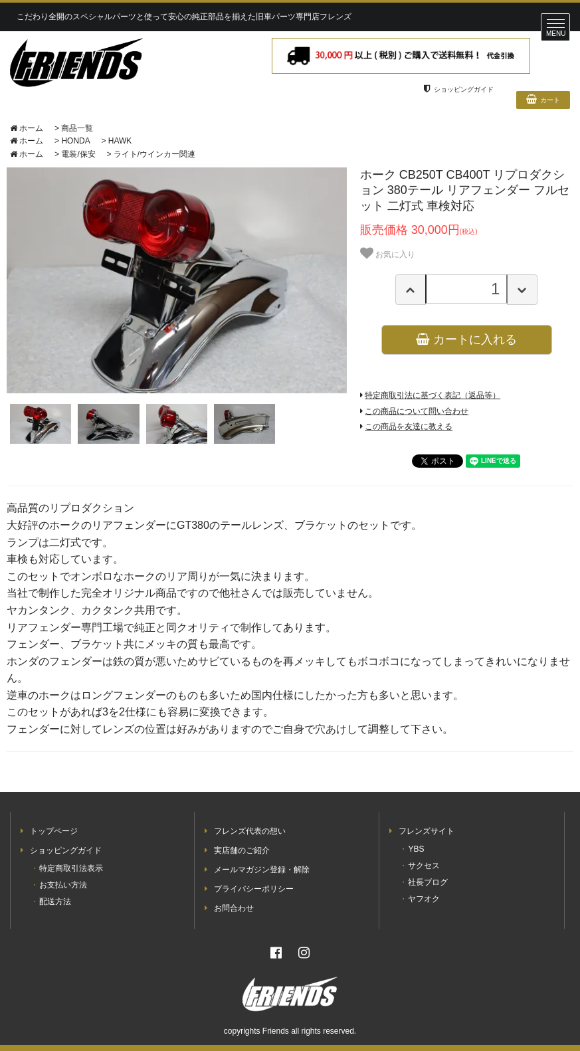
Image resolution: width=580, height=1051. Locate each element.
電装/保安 (78, 154)
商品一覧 (77, 128)
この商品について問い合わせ (416, 411)
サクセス (424, 865)
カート (543, 99)
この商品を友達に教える (408, 426)
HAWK (120, 140)
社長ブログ (428, 882)
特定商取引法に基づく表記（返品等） (432, 395)
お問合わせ (234, 908)
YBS (416, 849)
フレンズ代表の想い (250, 831)
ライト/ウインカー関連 (154, 154)
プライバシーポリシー (254, 889)
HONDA (75, 140)
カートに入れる (466, 339)
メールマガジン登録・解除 (262, 869)
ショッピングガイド (459, 89)
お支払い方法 (63, 885)
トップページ (54, 831)
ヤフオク (424, 899)
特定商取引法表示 (71, 868)
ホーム (26, 128)
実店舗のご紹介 (242, 850)
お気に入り (387, 253)
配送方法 (55, 901)
